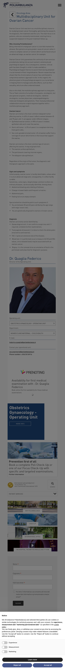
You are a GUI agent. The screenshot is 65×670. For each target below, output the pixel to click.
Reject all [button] (17, 665)
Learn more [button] (32, 660)
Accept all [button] (48, 665)
